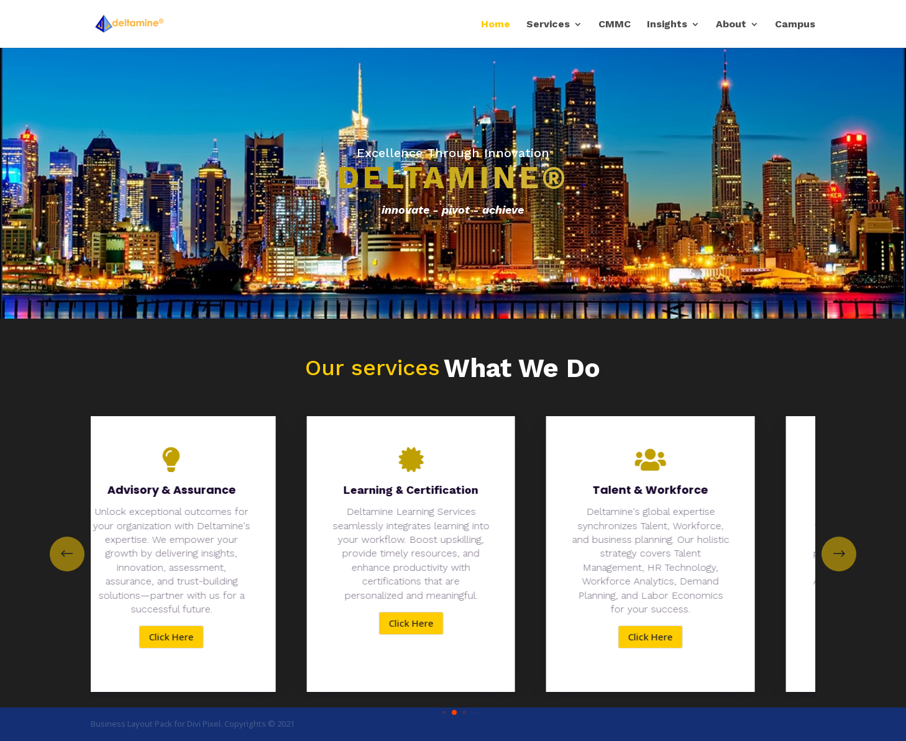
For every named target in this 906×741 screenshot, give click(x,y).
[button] (838, 554)
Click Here (181, 636)
